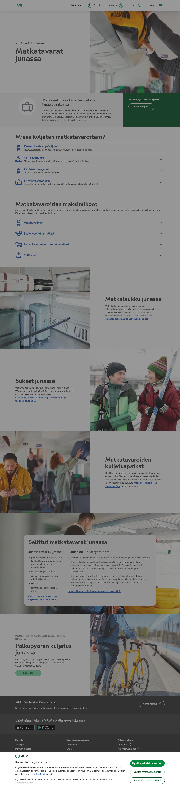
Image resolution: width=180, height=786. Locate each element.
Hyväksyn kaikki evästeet (147, 763)
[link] (17, 756)
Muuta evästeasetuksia (147, 771)
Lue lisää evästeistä (42, 774)
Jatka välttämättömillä (147, 780)
